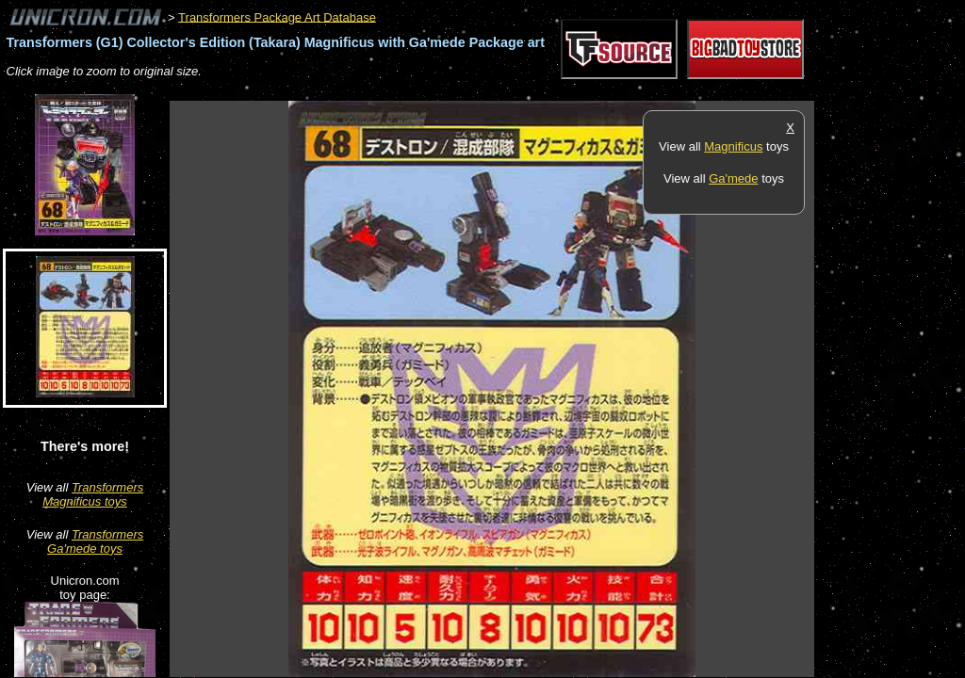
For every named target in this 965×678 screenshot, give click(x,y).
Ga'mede (733, 178)
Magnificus (733, 146)
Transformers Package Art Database (277, 16)
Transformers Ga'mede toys (95, 541)
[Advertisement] (513, 91)
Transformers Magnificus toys (92, 494)
